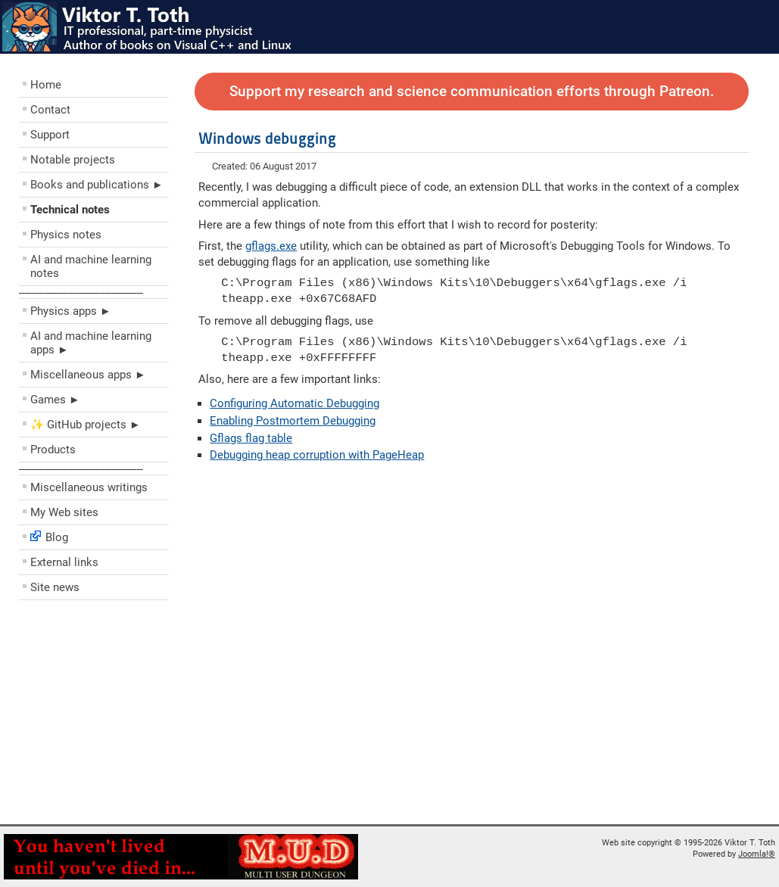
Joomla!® (756, 854)
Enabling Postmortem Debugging (292, 421)
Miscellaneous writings (89, 487)
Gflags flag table (251, 438)
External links (64, 562)
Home (45, 85)
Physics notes (65, 234)
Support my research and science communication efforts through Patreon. (471, 91)
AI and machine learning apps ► (90, 342)
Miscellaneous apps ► (88, 374)
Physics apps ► (70, 311)
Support (50, 135)
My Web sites (64, 512)
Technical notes (70, 209)
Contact (50, 110)
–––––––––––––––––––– (81, 292)
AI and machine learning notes (90, 266)
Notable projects (72, 160)
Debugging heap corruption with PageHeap (317, 455)
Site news (54, 587)
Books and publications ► (97, 184)
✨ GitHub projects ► (85, 424)
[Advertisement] (109, 716)
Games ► (55, 399)
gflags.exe (271, 246)
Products (53, 449)
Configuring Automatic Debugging (294, 403)
